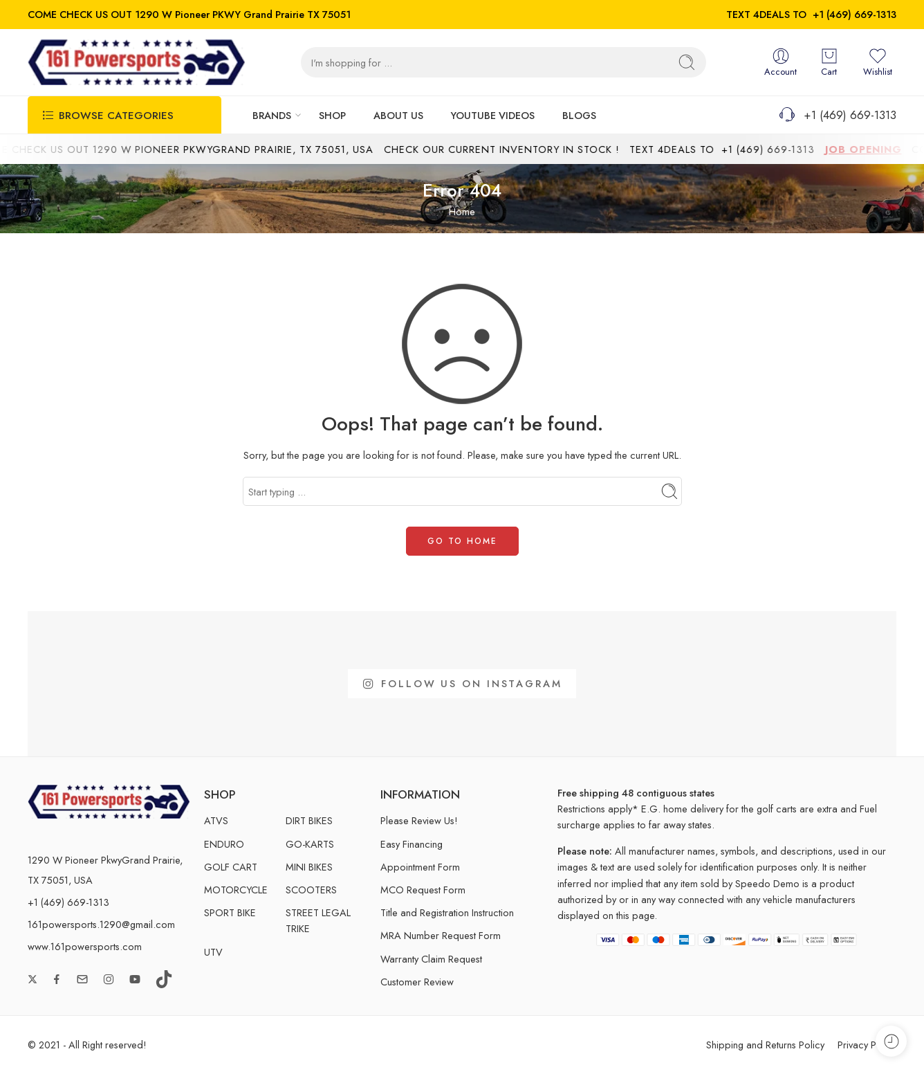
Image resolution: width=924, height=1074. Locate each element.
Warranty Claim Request (431, 959)
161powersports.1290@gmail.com (101, 924)
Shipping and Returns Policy (765, 1044)
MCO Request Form (422, 889)
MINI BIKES (309, 866)
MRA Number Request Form (440, 935)
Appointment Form (420, 866)
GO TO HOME (462, 541)
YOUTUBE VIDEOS (493, 115)
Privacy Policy (867, 1044)
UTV (213, 952)
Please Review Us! (419, 820)
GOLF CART (230, 866)
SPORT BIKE (230, 912)
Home (462, 211)
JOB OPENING (876, 149)
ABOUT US (398, 115)
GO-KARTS (310, 844)
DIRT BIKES (309, 820)
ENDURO (224, 844)
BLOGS (579, 115)
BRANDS (271, 115)
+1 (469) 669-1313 (854, 14)
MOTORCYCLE (236, 889)
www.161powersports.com (85, 946)
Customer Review (417, 981)
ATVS (216, 820)
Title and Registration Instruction (447, 912)
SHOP (332, 115)
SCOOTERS (311, 889)
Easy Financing (411, 844)
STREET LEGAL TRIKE (318, 920)
